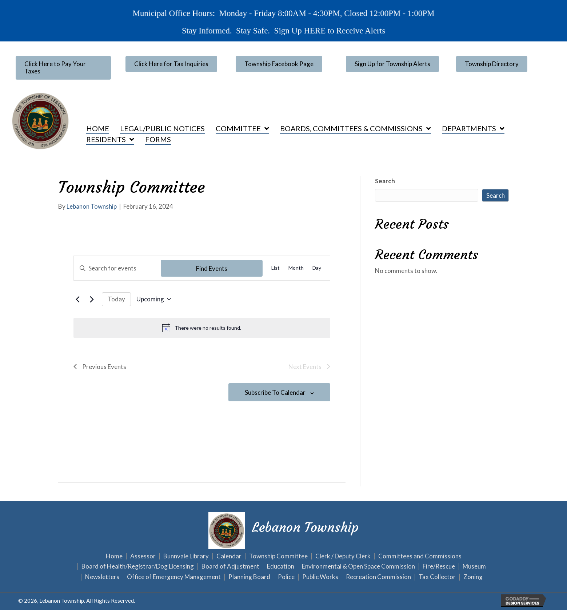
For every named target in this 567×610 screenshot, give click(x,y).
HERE (313, 30)
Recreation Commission (378, 577)
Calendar (228, 556)
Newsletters (102, 577)
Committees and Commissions (420, 556)
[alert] (202, 328)
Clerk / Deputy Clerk (343, 556)
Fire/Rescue (439, 566)
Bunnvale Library (186, 556)
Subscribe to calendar (275, 392)
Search (385, 181)
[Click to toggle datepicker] (153, 299)
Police (286, 577)
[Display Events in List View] (275, 268)
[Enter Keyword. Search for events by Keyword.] (117, 268)
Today (116, 299)
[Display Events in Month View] (296, 268)
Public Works (320, 577)
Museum (474, 566)
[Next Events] (92, 299)
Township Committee (278, 556)
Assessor (143, 556)
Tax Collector (437, 577)
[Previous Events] (77, 299)
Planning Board (249, 577)
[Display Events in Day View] (316, 268)
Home (114, 556)
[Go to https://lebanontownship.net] (283, 529)
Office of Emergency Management (174, 577)
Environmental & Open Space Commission (358, 566)
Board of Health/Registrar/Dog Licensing (137, 566)
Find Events (211, 268)
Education (280, 566)
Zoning (473, 577)
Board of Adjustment (230, 566)
